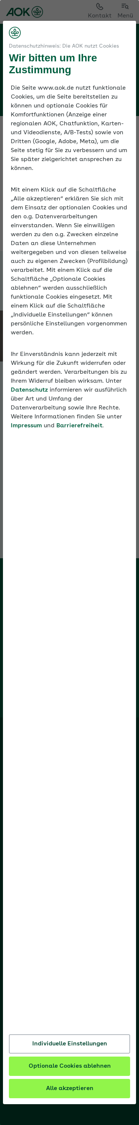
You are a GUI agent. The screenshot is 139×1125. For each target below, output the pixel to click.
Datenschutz (29, 390)
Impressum (26, 426)
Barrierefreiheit (79, 426)
